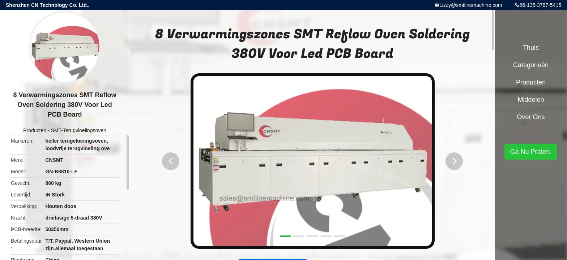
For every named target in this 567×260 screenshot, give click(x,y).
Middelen (530, 99)
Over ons (531, 117)
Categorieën (531, 65)
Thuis (531, 47)
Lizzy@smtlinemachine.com (470, 5)
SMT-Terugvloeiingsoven (78, 130)
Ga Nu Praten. (530, 151)
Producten (34, 130)
